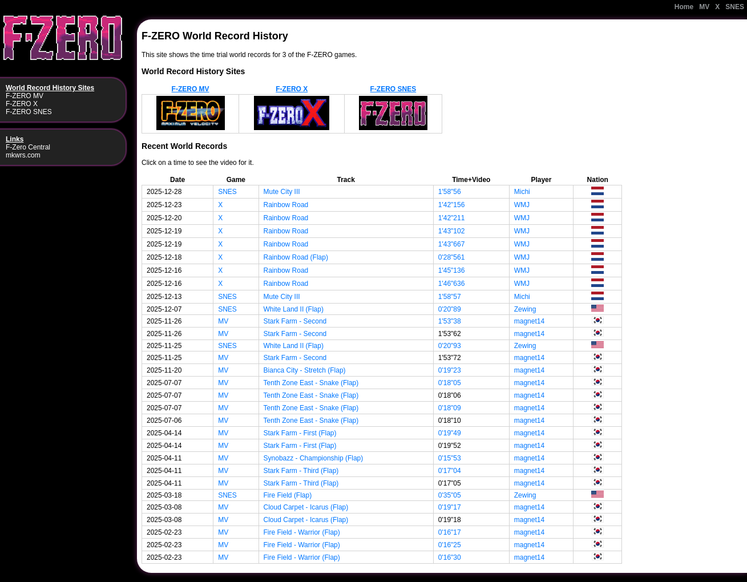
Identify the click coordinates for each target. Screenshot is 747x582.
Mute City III (282, 192)
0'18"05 (449, 383)
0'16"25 (449, 545)
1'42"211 (451, 218)
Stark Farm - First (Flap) (300, 433)
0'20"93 (449, 346)
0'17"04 (449, 471)
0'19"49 (449, 433)
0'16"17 (449, 532)
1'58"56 (449, 192)
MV (704, 7)
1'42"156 (451, 205)
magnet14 (529, 321)
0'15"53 (449, 458)
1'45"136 (451, 270)
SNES (734, 7)
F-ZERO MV (24, 96)
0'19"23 (449, 370)
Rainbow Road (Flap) (296, 257)
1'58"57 (449, 297)
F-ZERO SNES (29, 112)
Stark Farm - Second (295, 321)
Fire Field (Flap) (288, 495)
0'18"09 (449, 408)
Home (684, 7)
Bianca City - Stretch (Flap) (305, 370)
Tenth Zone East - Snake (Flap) (311, 383)
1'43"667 (451, 244)
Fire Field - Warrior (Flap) (302, 532)
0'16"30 (449, 557)
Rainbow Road (286, 205)
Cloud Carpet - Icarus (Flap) (306, 507)
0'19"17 (449, 507)
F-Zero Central (28, 147)
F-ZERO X (22, 104)
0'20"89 (449, 309)
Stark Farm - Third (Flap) (301, 471)
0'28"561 (451, 257)
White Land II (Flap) (294, 309)
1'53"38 (449, 321)
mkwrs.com (23, 155)
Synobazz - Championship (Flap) (314, 458)
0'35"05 (449, 495)
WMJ (522, 205)
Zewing (525, 309)
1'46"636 (451, 284)
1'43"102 (451, 231)
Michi (522, 192)
